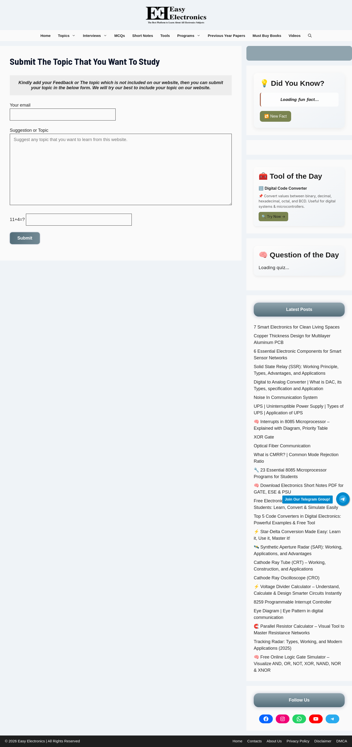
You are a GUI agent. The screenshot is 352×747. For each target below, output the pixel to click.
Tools (165, 35)
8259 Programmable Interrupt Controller (292, 602)
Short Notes (142, 35)
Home (45, 35)
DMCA (341, 741)
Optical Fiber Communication (282, 445)
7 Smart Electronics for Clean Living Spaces (297, 327)
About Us (274, 741)
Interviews (96, 35)
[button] (309, 35)
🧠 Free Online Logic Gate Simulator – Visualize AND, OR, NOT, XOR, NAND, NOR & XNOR (297, 664)
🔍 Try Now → (273, 216)
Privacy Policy (297, 741)
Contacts (254, 741)
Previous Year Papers (226, 35)
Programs (190, 35)
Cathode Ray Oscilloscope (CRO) (286, 577)
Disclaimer (322, 741)
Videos (295, 35)
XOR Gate (264, 437)
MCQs (119, 35)
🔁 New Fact (275, 116)
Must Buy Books (267, 35)
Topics (68, 35)
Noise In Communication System (286, 397)
